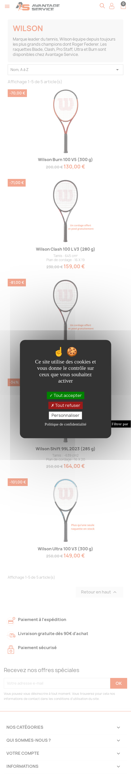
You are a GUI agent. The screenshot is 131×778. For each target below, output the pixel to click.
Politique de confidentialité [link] (65, 424)
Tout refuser (65, 405)
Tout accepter (65, 395)
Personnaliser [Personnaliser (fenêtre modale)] (65, 415)
